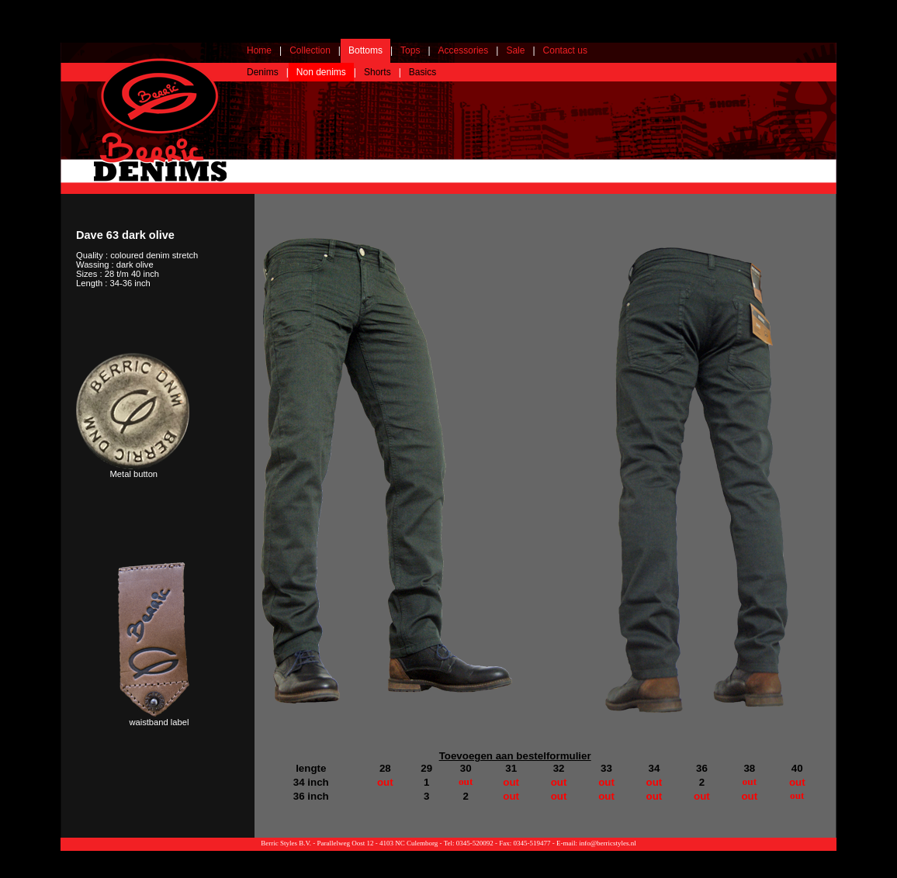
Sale (515, 50)
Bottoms (365, 50)
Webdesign (819, 855)
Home (259, 50)
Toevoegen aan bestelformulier (515, 756)
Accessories (463, 50)
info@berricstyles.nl (607, 843)
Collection (310, 50)
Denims (263, 72)
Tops (410, 50)
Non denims (321, 72)
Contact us (565, 50)
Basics (422, 72)
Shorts (377, 72)
